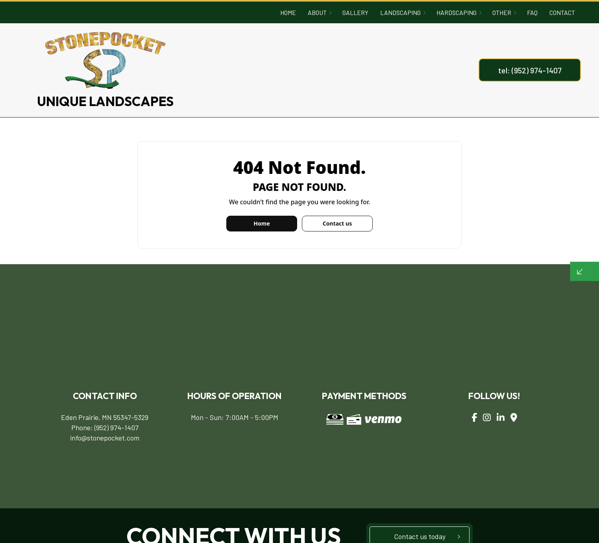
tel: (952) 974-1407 (530, 70)
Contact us (337, 223)
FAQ (532, 12)
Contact (562, 12)
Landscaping (400, 12)
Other (501, 12)
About (317, 12)
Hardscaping (456, 12)
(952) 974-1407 (116, 427)
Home (288, 12)
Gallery (355, 12)
